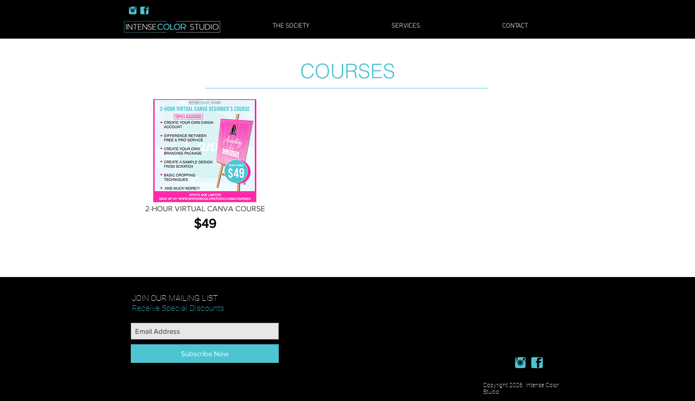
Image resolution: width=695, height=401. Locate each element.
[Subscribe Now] (205, 353)
